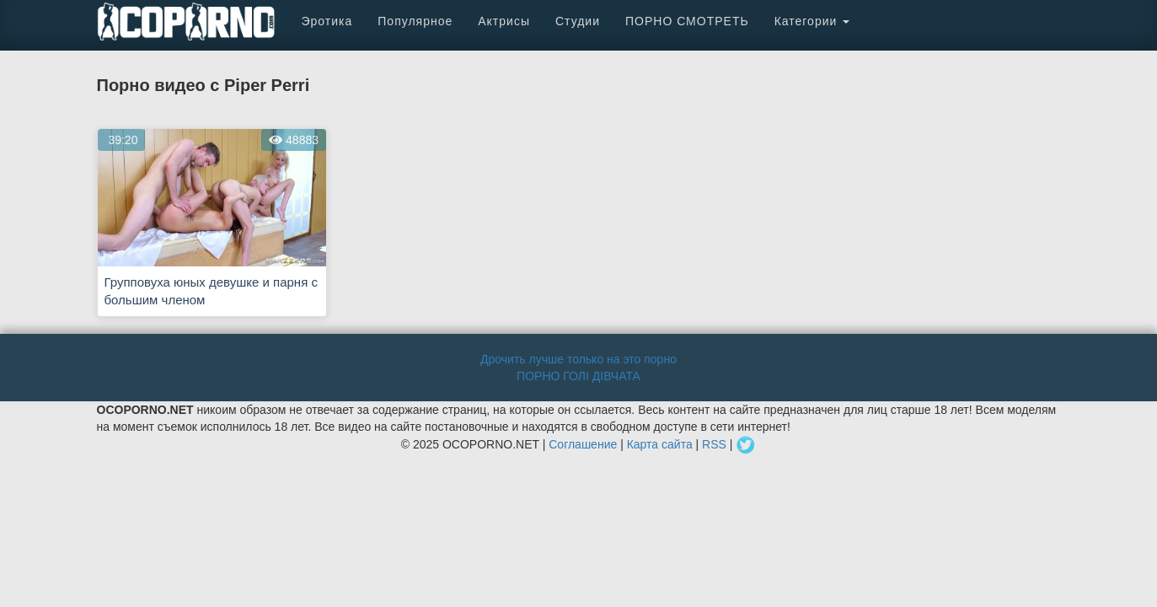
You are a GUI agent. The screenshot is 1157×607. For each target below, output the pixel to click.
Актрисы (504, 21)
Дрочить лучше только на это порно (578, 359)
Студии (577, 21)
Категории (812, 21)
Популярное (415, 21)
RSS (714, 443)
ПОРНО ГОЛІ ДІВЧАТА (578, 376)
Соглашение (583, 443)
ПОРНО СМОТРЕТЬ (687, 21)
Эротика (327, 21)
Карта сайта (660, 443)
